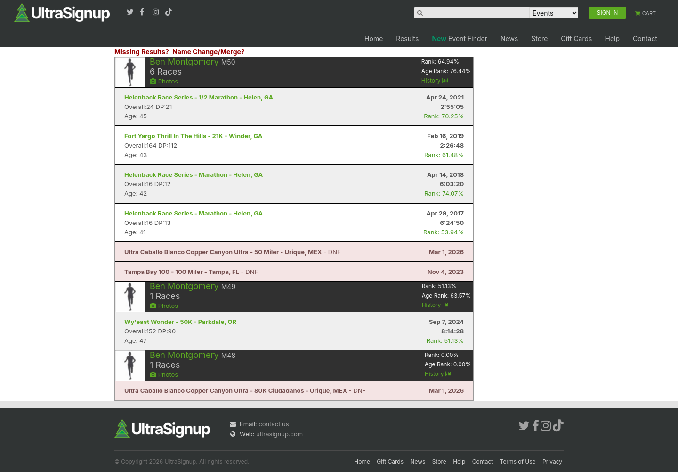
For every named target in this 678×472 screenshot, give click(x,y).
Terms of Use (518, 461)
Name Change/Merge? (208, 52)
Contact (645, 38)
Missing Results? (141, 52)
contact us (273, 424)
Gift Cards (576, 38)
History (435, 80)
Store (539, 38)
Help (612, 38)
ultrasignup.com (279, 434)
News (509, 38)
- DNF (232, 252)
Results (407, 38)
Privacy (552, 461)
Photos (164, 81)
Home (373, 38)
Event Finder (459, 38)
